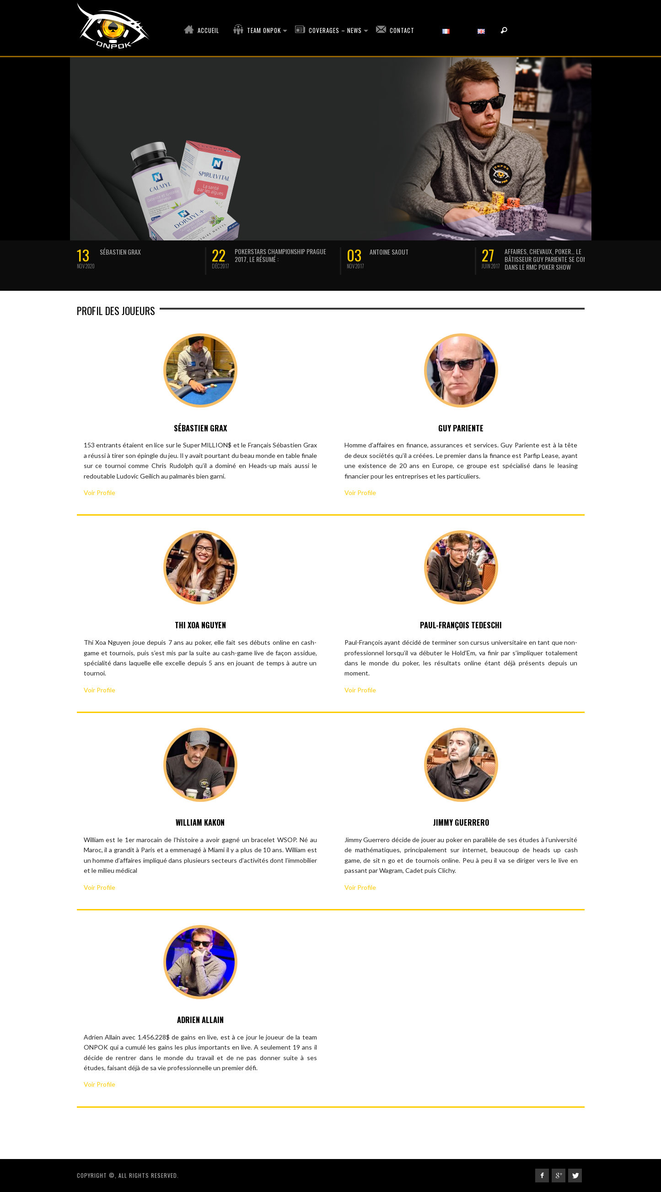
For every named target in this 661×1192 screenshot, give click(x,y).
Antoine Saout (389, 252)
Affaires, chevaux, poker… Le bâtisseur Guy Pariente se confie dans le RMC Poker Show (549, 259)
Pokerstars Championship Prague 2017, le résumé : (280, 255)
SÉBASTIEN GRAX (120, 252)
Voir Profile (99, 492)
